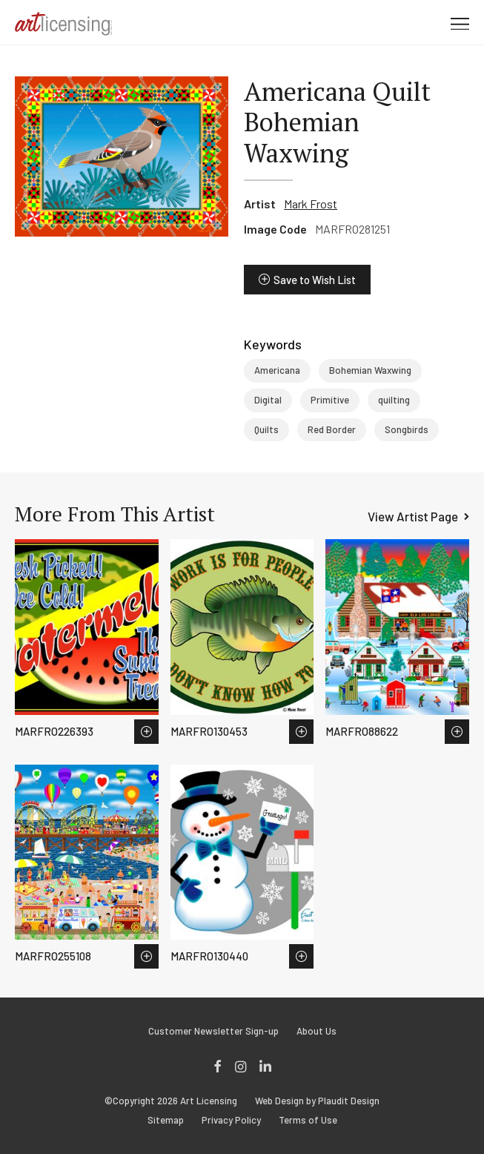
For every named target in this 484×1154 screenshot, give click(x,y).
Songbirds (406, 429)
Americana (277, 370)
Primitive (330, 400)
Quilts (266, 429)
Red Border (332, 429)
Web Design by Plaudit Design (317, 1101)
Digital (268, 400)
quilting (394, 400)
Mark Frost (310, 204)
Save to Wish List (315, 279)
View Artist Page (413, 516)
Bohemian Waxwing (370, 370)
